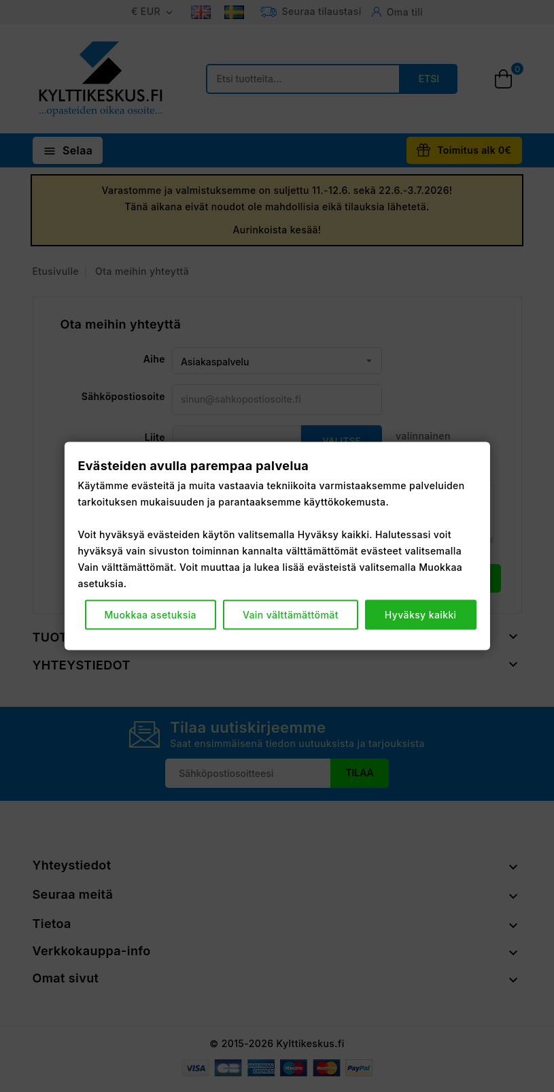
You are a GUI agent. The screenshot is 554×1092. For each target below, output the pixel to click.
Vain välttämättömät (291, 615)
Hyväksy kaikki (421, 615)
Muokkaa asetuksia (150, 615)
